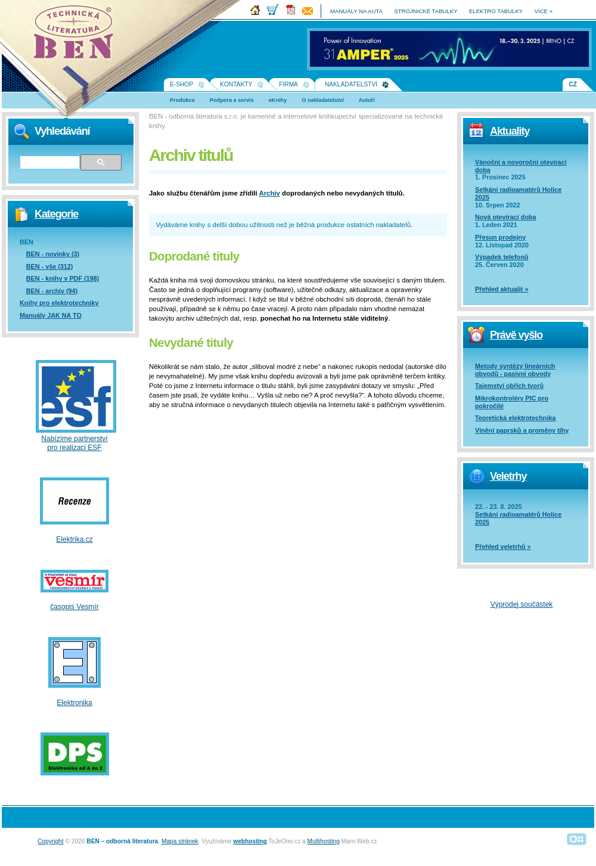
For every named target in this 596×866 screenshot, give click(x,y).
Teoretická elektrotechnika (515, 417)
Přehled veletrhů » (503, 546)
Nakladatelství (351, 84)
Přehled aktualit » (501, 289)
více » (543, 11)
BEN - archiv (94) (51, 290)
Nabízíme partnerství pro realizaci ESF (74, 442)
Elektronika (74, 703)
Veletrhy (508, 476)
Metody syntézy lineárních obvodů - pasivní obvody (515, 369)
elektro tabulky (496, 11)
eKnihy (278, 100)
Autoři (367, 100)
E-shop (181, 84)
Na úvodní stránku (77, 36)
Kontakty (236, 84)
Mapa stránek (180, 841)
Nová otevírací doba (505, 217)
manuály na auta (356, 11)
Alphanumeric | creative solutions (577, 839)
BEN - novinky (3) (52, 253)
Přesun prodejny (500, 237)
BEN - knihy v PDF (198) (62, 278)
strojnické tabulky (425, 11)
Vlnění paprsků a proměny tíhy (522, 430)
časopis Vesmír (74, 607)
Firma (288, 84)
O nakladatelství (322, 100)
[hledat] (49, 162)
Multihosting (324, 841)
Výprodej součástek (522, 604)
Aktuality (509, 131)
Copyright (51, 841)
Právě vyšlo (516, 335)
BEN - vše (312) (49, 266)
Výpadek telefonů (501, 256)
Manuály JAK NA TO (51, 315)
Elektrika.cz (74, 539)
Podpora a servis (232, 100)
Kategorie (56, 214)
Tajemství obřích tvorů (509, 385)
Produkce (182, 100)
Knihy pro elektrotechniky (59, 302)
